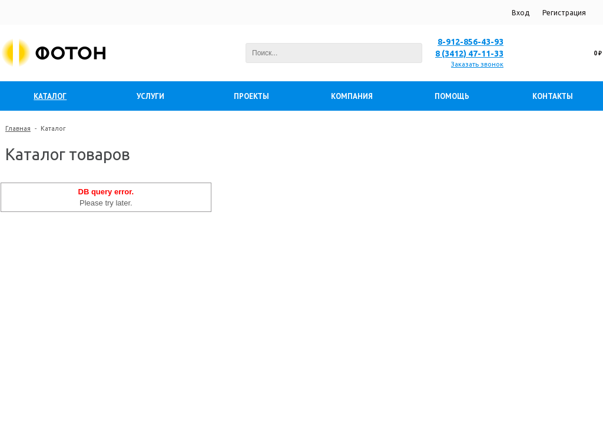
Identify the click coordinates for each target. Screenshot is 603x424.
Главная (18, 128)
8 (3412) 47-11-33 (469, 53)
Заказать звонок (477, 64)
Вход (520, 12)
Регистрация (564, 12)
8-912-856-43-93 (470, 42)
